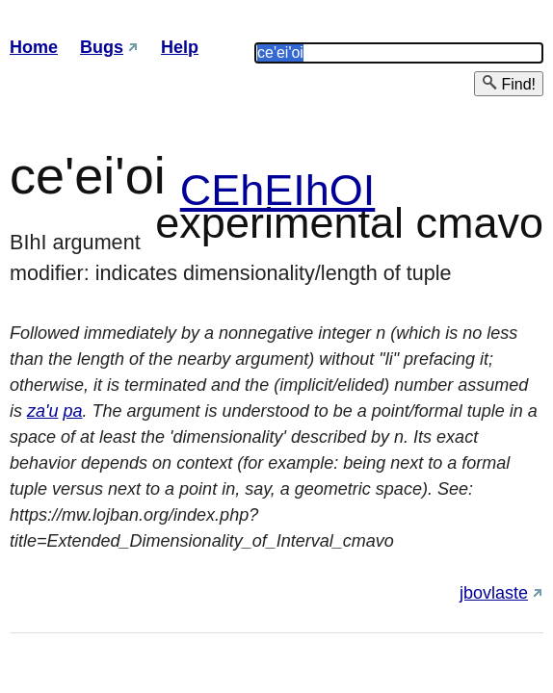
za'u (42, 411)
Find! (509, 83)
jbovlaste (494, 593)
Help (179, 47)
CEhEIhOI (278, 190)
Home (34, 47)
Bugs (101, 47)
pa (72, 411)
